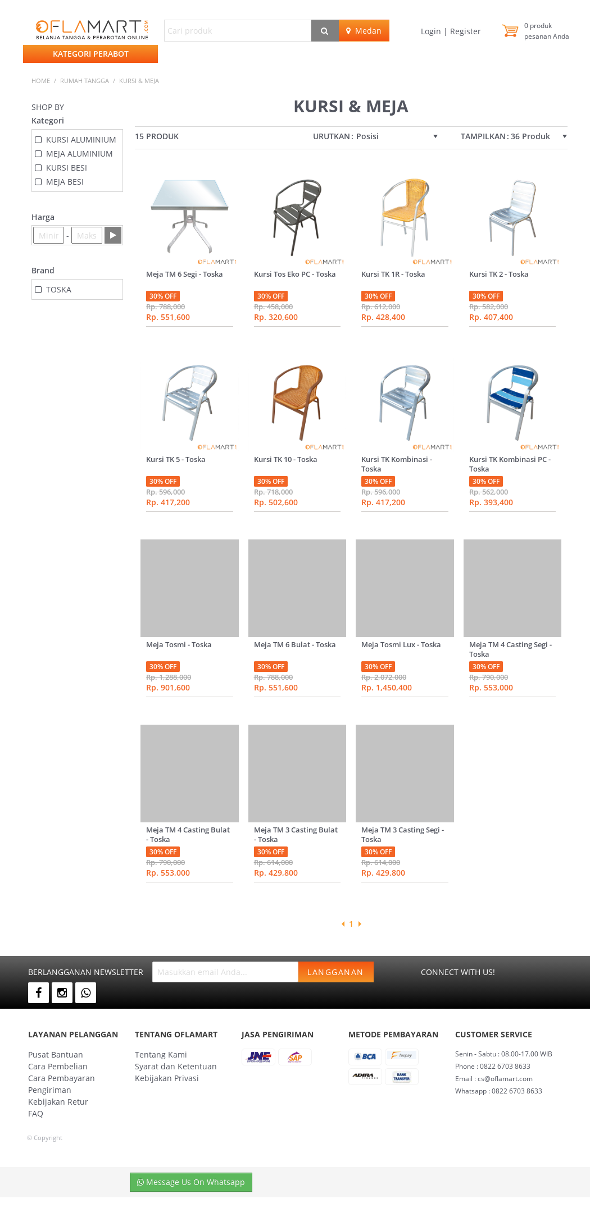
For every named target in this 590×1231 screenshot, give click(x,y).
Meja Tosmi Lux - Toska (401, 644)
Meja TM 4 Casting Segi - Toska (510, 649)
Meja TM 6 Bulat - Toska (295, 644)
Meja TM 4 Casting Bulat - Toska (188, 834)
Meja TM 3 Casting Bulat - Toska (296, 834)
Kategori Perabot (91, 53)
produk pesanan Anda (546, 31)
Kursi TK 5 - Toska (176, 459)
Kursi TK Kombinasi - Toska (396, 464)
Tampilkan (483, 136)
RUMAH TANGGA (84, 80)
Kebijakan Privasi (167, 1078)
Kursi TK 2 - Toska (499, 274)
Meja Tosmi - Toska (179, 644)
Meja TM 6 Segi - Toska (184, 274)
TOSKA (58, 289)
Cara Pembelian (58, 1066)
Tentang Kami (161, 1054)
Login (432, 31)
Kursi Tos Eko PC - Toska (295, 274)
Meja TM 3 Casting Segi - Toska (402, 834)
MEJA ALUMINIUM (79, 153)
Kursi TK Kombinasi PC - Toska (510, 464)
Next (359, 924)
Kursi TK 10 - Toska (285, 459)
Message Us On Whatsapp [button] (191, 1182)
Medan (364, 30)
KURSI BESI (66, 167)
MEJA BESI (65, 181)
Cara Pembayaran (61, 1078)
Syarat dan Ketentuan (176, 1066)
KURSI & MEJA (139, 80)
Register (464, 31)
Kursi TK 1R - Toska (393, 274)
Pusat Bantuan (55, 1054)
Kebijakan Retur (58, 1101)
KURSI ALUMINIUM (81, 139)
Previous (343, 924)
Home (40, 80)
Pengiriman (49, 1089)
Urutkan (331, 136)
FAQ (35, 1113)
